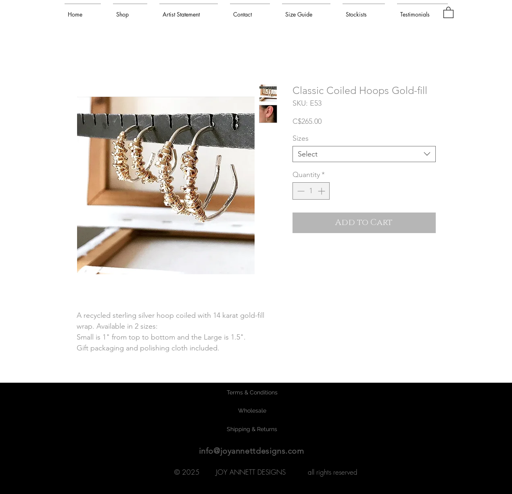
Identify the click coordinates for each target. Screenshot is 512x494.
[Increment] (322, 191)
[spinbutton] (311, 191)
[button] (448, 12)
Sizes (301, 138)
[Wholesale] (252, 411)
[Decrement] (300, 191)
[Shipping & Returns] (252, 429)
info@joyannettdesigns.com (251, 451)
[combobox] (364, 154)
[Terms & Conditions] (252, 393)
